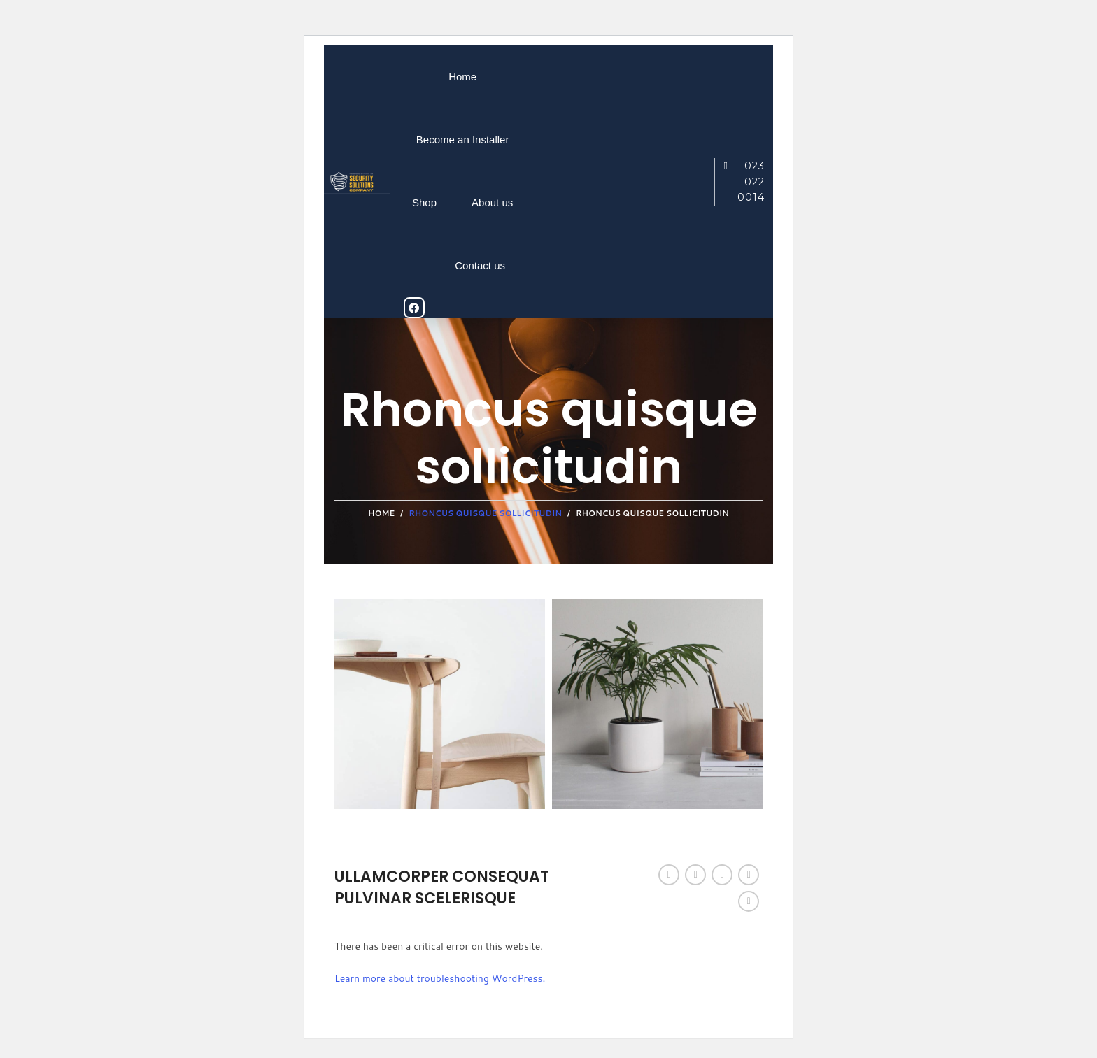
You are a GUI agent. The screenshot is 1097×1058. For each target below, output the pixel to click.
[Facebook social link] (668, 874)
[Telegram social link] (748, 901)
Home (462, 77)
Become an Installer (462, 139)
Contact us (480, 265)
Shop (424, 202)
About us (492, 202)
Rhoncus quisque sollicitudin (485, 513)
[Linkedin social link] (748, 874)
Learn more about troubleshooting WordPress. (439, 978)
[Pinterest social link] (722, 874)
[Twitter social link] (695, 874)
